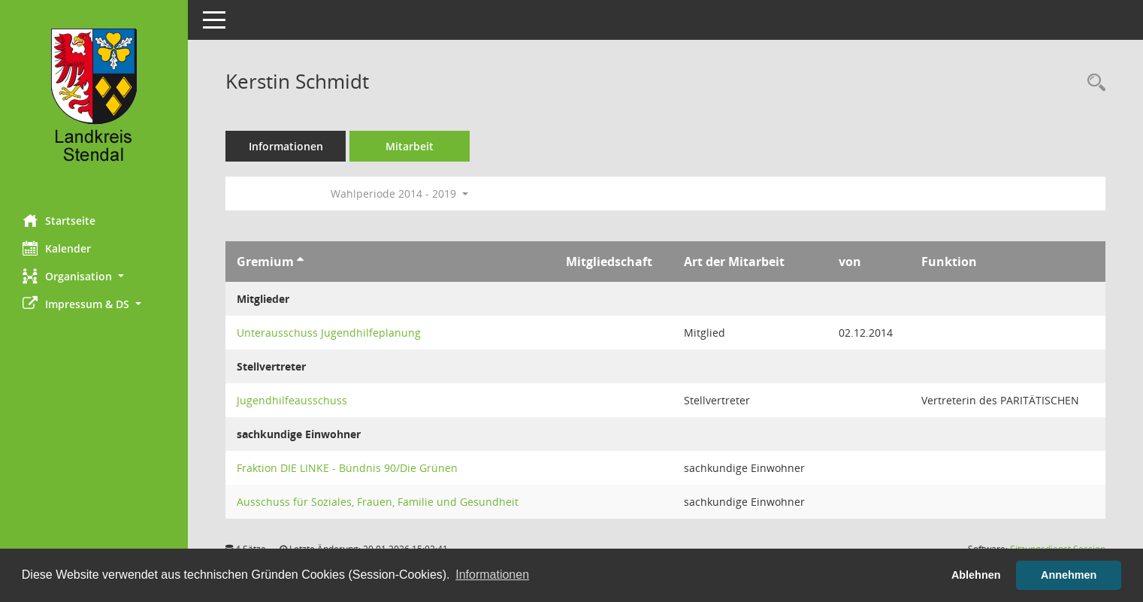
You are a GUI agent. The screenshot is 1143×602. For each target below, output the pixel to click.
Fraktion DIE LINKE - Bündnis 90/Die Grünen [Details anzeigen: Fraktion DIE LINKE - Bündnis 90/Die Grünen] (347, 468)
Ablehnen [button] (976, 575)
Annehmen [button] (1068, 575)
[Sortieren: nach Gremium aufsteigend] (300, 261)
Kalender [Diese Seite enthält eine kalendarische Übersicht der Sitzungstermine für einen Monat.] (57, 248)
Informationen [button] (492, 574)
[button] (94, 276)
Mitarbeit (410, 146)
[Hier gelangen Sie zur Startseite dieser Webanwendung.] (94, 101)
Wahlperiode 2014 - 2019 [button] (399, 193)
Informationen (286, 146)
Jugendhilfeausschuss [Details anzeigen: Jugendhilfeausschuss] (292, 400)
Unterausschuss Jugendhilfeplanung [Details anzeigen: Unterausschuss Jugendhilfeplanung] (329, 332)
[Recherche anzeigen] (1092, 83)
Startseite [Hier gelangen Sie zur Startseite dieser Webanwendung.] (59, 220)
